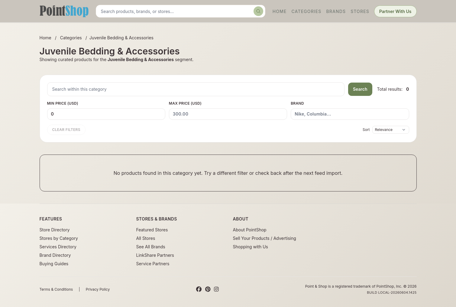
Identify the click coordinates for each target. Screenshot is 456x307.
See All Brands (150, 246)
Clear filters (66, 129)
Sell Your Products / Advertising (264, 238)
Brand (350, 110)
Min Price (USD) (106, 110)
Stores (360, 11)
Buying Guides (54, 263)
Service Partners (153, 263)
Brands (336, 11)
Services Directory (58, 246)
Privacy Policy (98, 289)
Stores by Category (59, 238)
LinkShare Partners (155, 255)
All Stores (145, 238)
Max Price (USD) (228, 110)
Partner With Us (395, 11)
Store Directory (55, 229)
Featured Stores (152, 229)
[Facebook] (199, 289)
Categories (306, 11)
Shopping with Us (250, 246)
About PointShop (250, 229)
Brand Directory (55, 255)
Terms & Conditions (56, 289)
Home (280, 11)
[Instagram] (216, 289)
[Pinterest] (207, 289)
